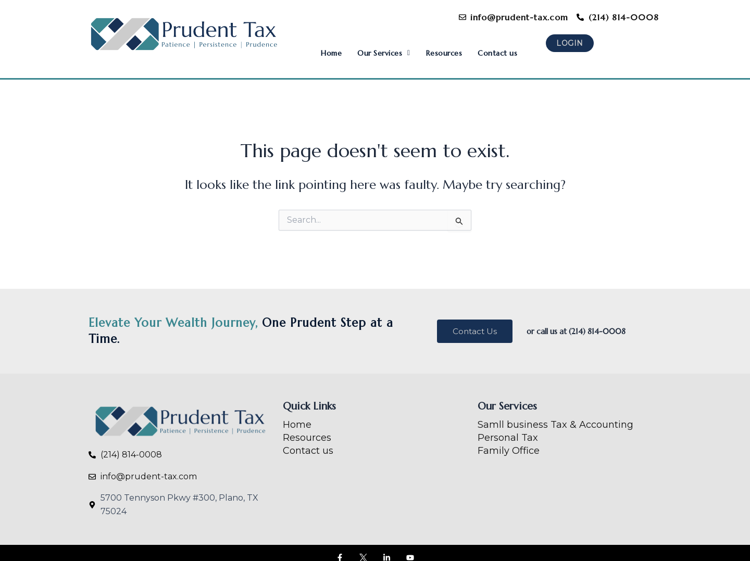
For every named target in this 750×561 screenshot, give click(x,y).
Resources (437, 46)
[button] (372, 46)
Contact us (495, 46)
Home (315, 46)
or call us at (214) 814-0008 (584, 321)
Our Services (372, 46)
